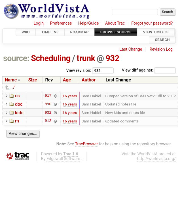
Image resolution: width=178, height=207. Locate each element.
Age (67, 80)
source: (16, 58)
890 (48, 104)
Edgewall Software (63, 158)
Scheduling (50, 58)
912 (48, 121)
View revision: (78, 70)
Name (11, 80)
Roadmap (79, 32)
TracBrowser (86, 144)
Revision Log (161, 49)
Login (38, 23)
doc (18, 104)
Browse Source (116, 32)
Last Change (130, 49)
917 (48, 95)
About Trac (115, 23)
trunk (86, 58)
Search (162, 40)
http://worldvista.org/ (156, 158)
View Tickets (156, 32)
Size (32, 80)
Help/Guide (88, 23)
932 (112, 58)
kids (19, 112)
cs (17, 95)
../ (12, 87)
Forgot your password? (152, 23)
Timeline (50, 32)
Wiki (26, 32)
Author (89, 80)
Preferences (61, 23)
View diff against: (149, 70)
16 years (70, 96)
